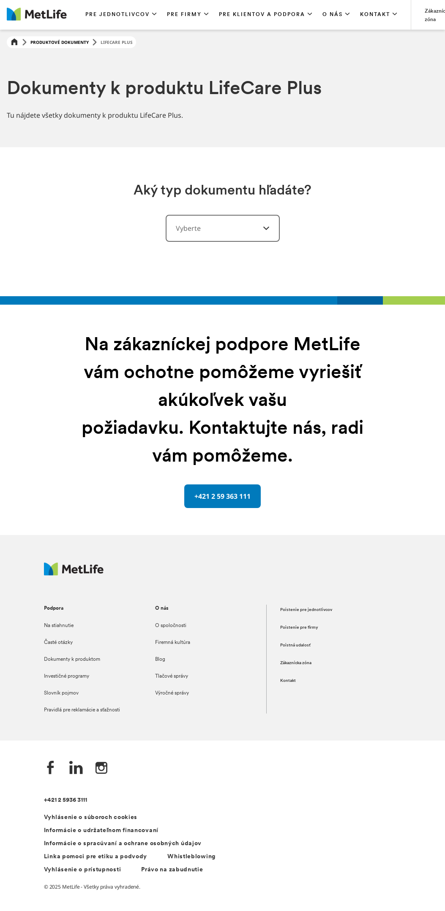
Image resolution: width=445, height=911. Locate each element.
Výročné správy (172, 693)
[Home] (14, 42)
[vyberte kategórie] (261, 228)
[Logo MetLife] (74, 573)
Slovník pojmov (61, 693)
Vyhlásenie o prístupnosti (82, 870)
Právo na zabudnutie (172, 870)
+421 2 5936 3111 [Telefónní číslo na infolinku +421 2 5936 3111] (65, 800)
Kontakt (288, 681)
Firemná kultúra (172, 642)
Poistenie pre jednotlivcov (306, 610)
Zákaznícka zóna (295, 663)
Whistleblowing (191, 857)
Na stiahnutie (59, 625)
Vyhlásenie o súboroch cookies (90, 817)
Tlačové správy (171, 676)
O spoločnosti (170, 625)
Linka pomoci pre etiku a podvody (95, 857)
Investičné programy (66, 676)
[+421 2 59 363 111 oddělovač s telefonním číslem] (222, 496)
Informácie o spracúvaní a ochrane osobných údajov (123, 844)
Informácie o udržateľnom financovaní (101, 830)
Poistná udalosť (295, 645)
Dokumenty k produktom (72, 659)
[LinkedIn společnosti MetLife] (76, 768)
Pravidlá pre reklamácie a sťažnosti (82, 710)
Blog (160, 659)
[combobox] (223, 228)
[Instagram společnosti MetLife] (101, 768)
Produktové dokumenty (59, 42)
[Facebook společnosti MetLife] (50, 768)
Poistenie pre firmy (299, 627)
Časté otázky (58, 642)
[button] (121, 15)
